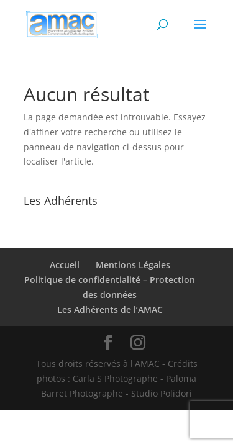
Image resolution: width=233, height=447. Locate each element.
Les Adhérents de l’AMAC (110, 309)
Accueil (65, 265)
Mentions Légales (133, 265)
